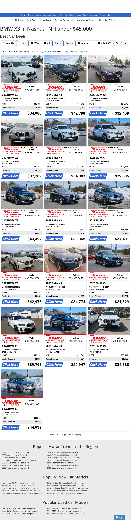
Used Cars (46, 20)
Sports (56, 15)
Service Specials (64, 20)
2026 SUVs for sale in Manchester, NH (62, 455)
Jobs (85, 15)
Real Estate (94, 15)
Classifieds (105, 15)
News (30, 15)
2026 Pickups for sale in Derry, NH (15, 458)
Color (69, 43)
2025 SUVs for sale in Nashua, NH (16, 463)
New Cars (31, 20)
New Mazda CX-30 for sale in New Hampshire (20, 486)
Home (23, 15)
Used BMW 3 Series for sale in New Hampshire (21, 511)
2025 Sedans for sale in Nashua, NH (61, 463)
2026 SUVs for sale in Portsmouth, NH (62, 453)
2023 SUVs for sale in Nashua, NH (16, 468)
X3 (47, 43)
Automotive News (85, 20)
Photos (78, 15)
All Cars (19, 20)
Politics (38, 15)
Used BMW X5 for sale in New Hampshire (64, 508)
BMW (35, 43)
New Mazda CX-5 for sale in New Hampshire (19, 483)
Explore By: (9, 43)
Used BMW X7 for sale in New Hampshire (18, 514)
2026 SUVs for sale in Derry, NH (15, 455)
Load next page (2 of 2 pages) (65, 434)
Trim (58, 43)
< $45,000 (104, 43)
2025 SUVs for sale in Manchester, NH (62, 460)
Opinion (63, 15)
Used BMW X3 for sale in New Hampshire (18, 508)
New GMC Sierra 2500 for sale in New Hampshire (67, 491)
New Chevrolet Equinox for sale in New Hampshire (22, 493)
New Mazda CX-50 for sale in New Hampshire (65, 483)
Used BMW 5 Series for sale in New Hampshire (66, 514)
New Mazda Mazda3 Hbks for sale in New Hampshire (68, 488)
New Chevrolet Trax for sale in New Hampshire (66, 493)
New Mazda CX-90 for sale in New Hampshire (65, 486)
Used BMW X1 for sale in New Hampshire (64, 511)
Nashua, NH (85, 43)
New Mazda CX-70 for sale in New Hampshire (20, 488)
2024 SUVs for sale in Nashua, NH (16, 465)
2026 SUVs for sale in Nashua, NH (16, 453)
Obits (70, 15)
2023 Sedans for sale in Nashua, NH (61, 468)
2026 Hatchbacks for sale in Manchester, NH (19, 460)
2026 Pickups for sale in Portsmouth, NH (63, 458)
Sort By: (121, 43)
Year (22, 43)
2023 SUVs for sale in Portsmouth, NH (62, 465)
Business (47, 15)
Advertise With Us (107, 20)
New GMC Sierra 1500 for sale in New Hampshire (21, 491)
